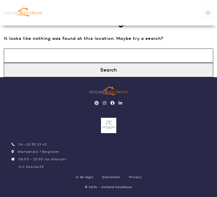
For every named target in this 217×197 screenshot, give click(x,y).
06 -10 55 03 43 (29, 144)
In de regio (84, 177)
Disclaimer (111, 177)
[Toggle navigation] (208, 13)
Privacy (135, 177)
